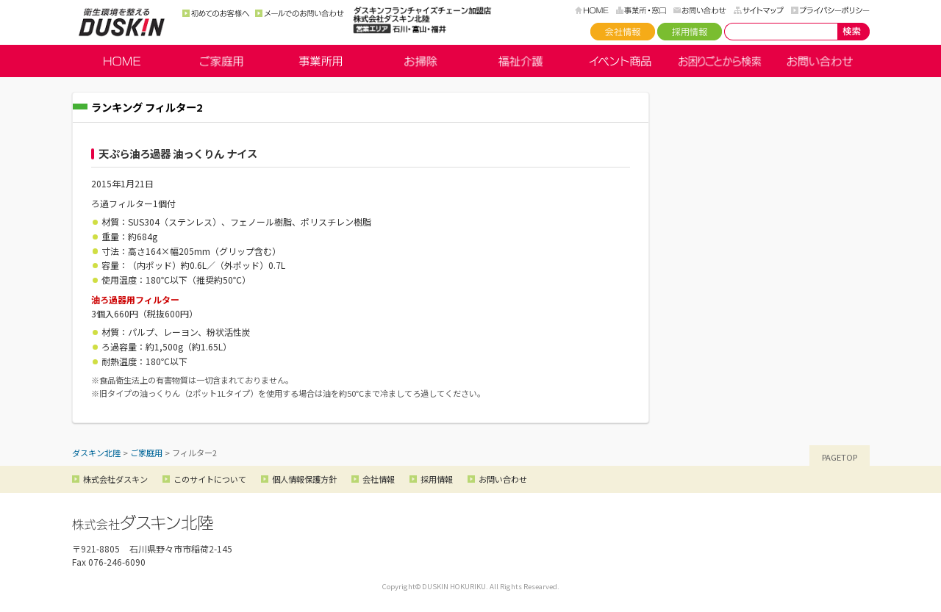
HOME (592, 10)
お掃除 (420, 61)
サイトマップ (759, 10)
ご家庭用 (221, 61)
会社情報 (622, 31)
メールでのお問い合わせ (299, 13)
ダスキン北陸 (121, 22)
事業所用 (321, 61)
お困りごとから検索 (720, 61)
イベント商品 (620, 61)
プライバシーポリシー (830, 10)
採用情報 (689, 31)
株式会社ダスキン (115, 479)
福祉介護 (520, 61)
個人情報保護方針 (304, 479)
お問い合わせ (699, 10)
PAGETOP (839, 457)
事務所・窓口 (641, 10)
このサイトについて (209, 479)
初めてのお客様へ (216, 13)
